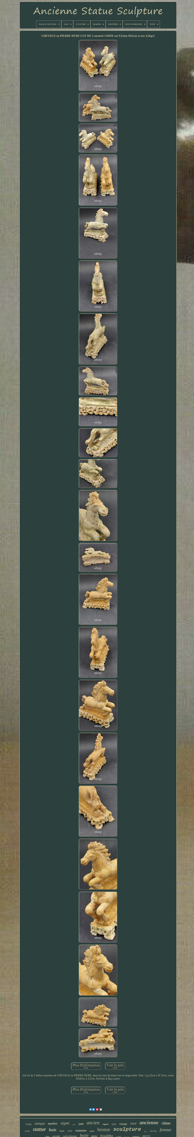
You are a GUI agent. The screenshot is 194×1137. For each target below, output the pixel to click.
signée (106, 1124)
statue (39, 1129)
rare (133, 1123)
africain (153, 1131)
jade (81, 1123)
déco (145, 1131)
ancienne (149, 1122)
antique (40, 1123)
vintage (123, 1123)
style (114, 1124)
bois (52, 1129)
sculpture (127, 1129)
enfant (92, 1131)
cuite (69, 1130)
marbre (52, 1123)
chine (166, 1123)
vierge (29, 1124)
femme (165, 1129)
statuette (80, 1130)
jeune (27, 1131)
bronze (103, 1129)
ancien (93, 1122)
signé (64, 1123)
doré (73, 1124)
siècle (61, 1131)
